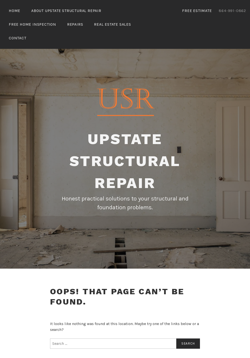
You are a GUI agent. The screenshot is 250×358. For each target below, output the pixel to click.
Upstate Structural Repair (125, 161)
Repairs (75, 24)
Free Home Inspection (32, 24)
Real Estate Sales (112, 24)
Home (14, 10)
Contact (17, 38)
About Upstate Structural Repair (66, 10)
